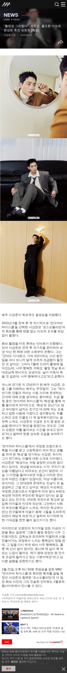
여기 (13, 661)
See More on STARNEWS (51, 641)
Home (7, 19)
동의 (8, 668)
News (16, 19)
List (7, 641)
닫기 (63, 669)
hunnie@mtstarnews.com (30, 594)
